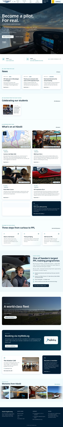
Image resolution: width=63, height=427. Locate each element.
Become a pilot (20, 413)
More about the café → (8, 370)
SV (12, 1)
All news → (58, 72)
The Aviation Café (20, 418)
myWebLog (58, 1)
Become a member (20, 36)
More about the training (39, 213)
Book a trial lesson (7, 36)
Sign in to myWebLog (11, 346)
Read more (6, 87)
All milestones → (57, 101)
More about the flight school (41, 285)
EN (14, 1)
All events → (58, 127)
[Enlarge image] (8, 110)
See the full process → (56, 228)
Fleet (18, 417)
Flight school (19, 415)
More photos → (58, 384)
